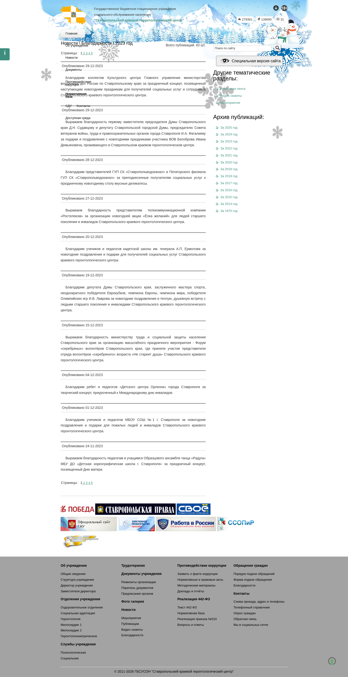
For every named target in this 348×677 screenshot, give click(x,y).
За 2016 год (228, 190)
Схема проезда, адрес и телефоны (258, 601)
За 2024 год (228, 134)
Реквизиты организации (138, 582)
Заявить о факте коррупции (197, 574)
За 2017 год (228, 183)
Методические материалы (196, 585)
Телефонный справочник (251, 607)
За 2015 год (228, 197)
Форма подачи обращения (252, 579)
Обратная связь (245, 619)
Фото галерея (132, 601)
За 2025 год (228, 127)
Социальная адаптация (78, 613)
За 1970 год (228, 211)
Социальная (70, 658)
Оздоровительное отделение (82, 607)
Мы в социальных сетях (250, 625)
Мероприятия (230, 103)
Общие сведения (73, 574)
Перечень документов (137, 588)
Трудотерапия (133, 565)
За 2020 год (228, 162)
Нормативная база (190, 613)
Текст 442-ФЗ (187, 607)
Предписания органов (137, 593)
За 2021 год (228, 155)
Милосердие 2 (71, 630)
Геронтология (70, 619)
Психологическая (73, 652)
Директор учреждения (77, 585)
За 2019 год (228, 169)
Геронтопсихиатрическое (79, 636)
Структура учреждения (77, 579)
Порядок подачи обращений (254, 574)
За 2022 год (228, 148)
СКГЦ (74, 14)
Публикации (130, 624)
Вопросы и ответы (190, 625)
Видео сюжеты (231, 96)
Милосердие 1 (71, 625)
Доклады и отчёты (190, 591)
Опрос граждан (244, 613)
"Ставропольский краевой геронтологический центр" (139, 20)
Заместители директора (78, 591)
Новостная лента (232, 89)
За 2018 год (228, 176)
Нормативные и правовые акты (200, 579)
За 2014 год (228, 204)
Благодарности (132, 635)
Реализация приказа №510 (197, 619)
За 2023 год (228, 141)
